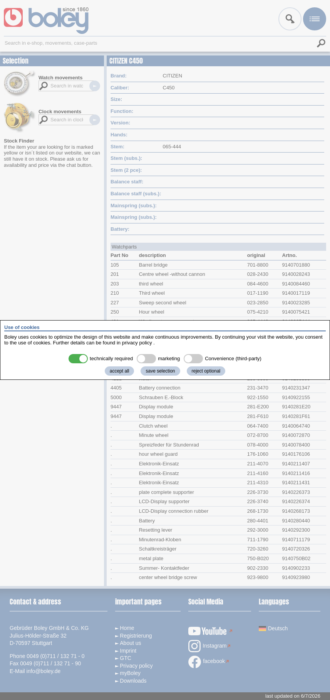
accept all (119, 371)
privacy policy (137, 343)
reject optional (206, 371)
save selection (160, 371)
